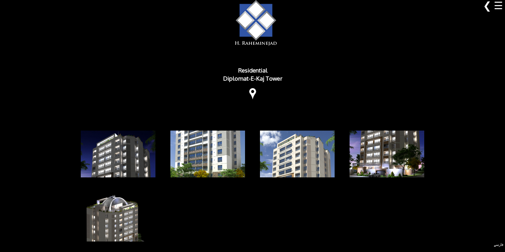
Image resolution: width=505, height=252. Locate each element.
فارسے (498, 245)
